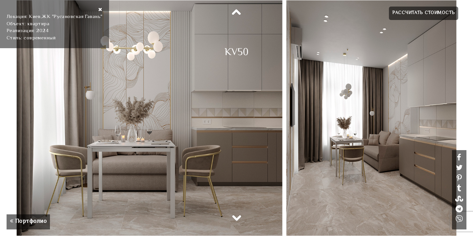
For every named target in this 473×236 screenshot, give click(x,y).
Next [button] (236, 218)
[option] (236, 118)
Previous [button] (236, 12)
